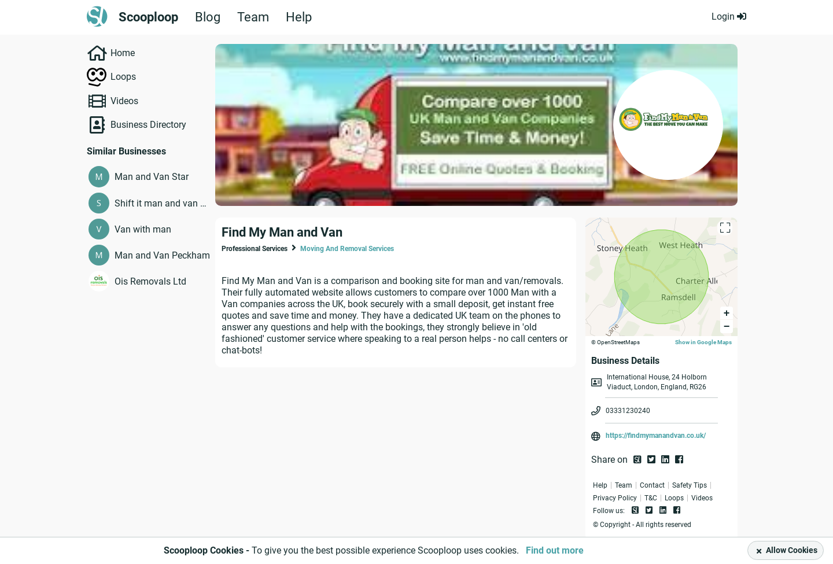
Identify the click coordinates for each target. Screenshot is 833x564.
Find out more (555, 550)
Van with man (143, 229)
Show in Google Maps (703, 342)
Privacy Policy (615, 498)
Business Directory (148, 124)
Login (729, 16)
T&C (650, 498)
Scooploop (148, 17)
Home (122, 52)
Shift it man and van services (162, 203)
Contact (652, 485)
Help (299, 17)
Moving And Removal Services (347, 249)
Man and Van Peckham (162, 255)
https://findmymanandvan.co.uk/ (656, 436)
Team (253, 17)
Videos (124, 100)
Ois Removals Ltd (150, 281)
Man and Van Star (152, 176)
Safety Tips (689, 485)
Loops (123, 76)
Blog (207, 17)
